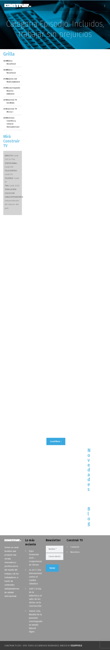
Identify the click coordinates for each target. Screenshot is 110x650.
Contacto (74, 547)
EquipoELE (76, 645)
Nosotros (75, 552)
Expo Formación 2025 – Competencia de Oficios (35, 558)
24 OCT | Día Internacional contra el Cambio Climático (35, 577)
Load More (56, 441)
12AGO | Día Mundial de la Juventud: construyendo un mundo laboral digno (35, 621)
